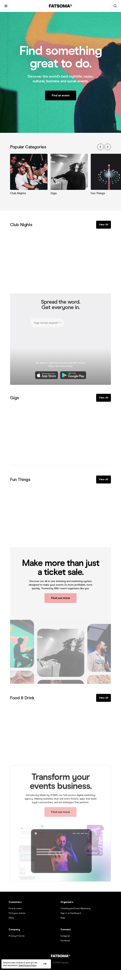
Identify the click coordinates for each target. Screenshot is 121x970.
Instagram (65, 936)
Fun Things (98, 193)
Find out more (60, 598)
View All (103, 224)
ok (45, 964)
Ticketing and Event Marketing (75, 908)
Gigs (53, 193)
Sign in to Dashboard (70, 913)
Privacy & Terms (16, 936)
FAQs (11, 918)
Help (62, 918)
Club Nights (18, 193)
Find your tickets (17, 913)
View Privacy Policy (28, 965)
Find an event (61, 95)
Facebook (65, 940)
